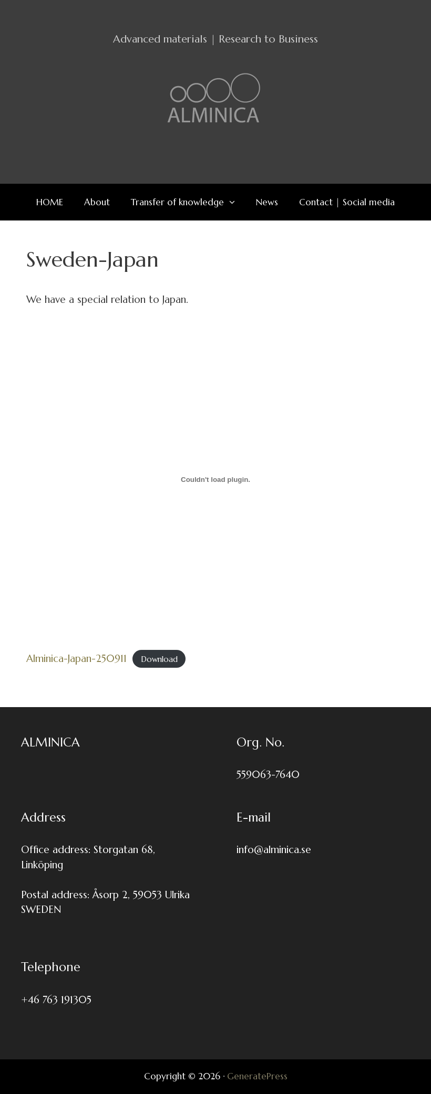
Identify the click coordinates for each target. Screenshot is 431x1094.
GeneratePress (257, 1076)
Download (159, 659)
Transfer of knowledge (188, 202)
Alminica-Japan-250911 (76, 658)
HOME (49, 202)
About (97, 202)
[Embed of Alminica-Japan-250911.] (215, 479)
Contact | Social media (347, 202)
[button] (234, 202)
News (267, 202)
